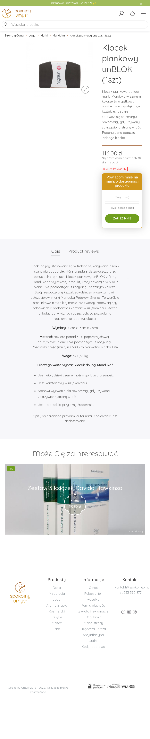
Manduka (59, 35)
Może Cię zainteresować (75, 453)
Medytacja (57, 593)
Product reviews (84, 251)
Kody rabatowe (93, 647)
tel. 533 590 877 (130, 592)
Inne (57, 629)
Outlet (93, 641)
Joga (32, 35)
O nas (93, 588)
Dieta (57, 588)
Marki (44, 35)
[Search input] (79, 24)
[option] (59, 69)
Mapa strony (93, 623)
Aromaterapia (56, 605)
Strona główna (14, 35)
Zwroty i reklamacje (93, 611)
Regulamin (93, 617)
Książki (57, 617)
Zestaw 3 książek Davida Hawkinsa (75, 488)
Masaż (57, 623)
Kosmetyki (57, 611)
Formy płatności (93, 605)
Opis (55, 251)
